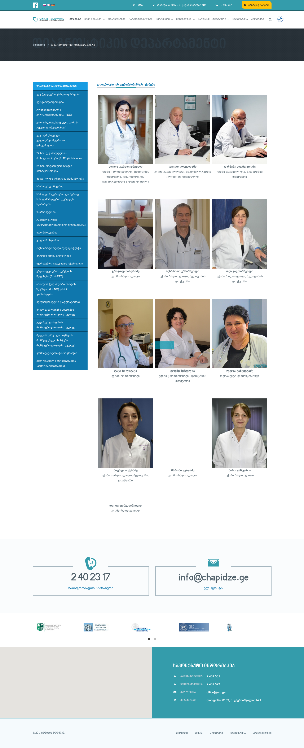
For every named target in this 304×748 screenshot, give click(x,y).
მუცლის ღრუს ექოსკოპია (53, 255)
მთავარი (39, 44)
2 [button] (155, 639)
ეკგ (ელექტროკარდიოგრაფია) (57, 94)
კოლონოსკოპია (47, 240)
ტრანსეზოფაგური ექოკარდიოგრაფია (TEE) (54, 112)
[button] (76, 679)
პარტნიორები (262, 733)
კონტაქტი (216, 733)
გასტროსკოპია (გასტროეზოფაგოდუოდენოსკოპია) (60, 222)
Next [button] (275, 626)
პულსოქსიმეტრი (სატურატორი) (58, 301)
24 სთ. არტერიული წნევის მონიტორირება (54, 168)
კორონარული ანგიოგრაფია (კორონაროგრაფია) (56, 363)
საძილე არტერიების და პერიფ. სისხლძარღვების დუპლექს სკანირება (58, 199)
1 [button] (149, 639)
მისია (199, 733)
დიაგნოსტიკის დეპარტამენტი (57, 86)
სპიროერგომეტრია (49, 186)
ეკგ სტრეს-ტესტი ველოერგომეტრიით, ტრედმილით (51, 140)
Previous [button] (29, 626)
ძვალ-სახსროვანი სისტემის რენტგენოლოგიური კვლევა (55, 312)
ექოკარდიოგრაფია (50, 101)
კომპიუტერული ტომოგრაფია (56, 352)
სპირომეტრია (46, 211)
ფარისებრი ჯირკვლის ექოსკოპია (59, 263)
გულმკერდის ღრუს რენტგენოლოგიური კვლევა (55, 325)
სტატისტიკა (238, 733)
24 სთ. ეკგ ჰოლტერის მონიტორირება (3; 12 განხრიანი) (58, 155)
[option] (56, 621)
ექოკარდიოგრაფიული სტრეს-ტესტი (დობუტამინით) (57, 125)
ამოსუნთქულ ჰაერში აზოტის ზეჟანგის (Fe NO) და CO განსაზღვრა (56, 289)
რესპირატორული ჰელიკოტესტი (58, 247)
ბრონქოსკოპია (46, 232)
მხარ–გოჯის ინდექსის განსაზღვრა (60, 178)
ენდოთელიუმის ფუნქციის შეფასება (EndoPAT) (54, 274)
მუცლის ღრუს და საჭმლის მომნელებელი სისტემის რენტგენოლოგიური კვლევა (55, 340)
